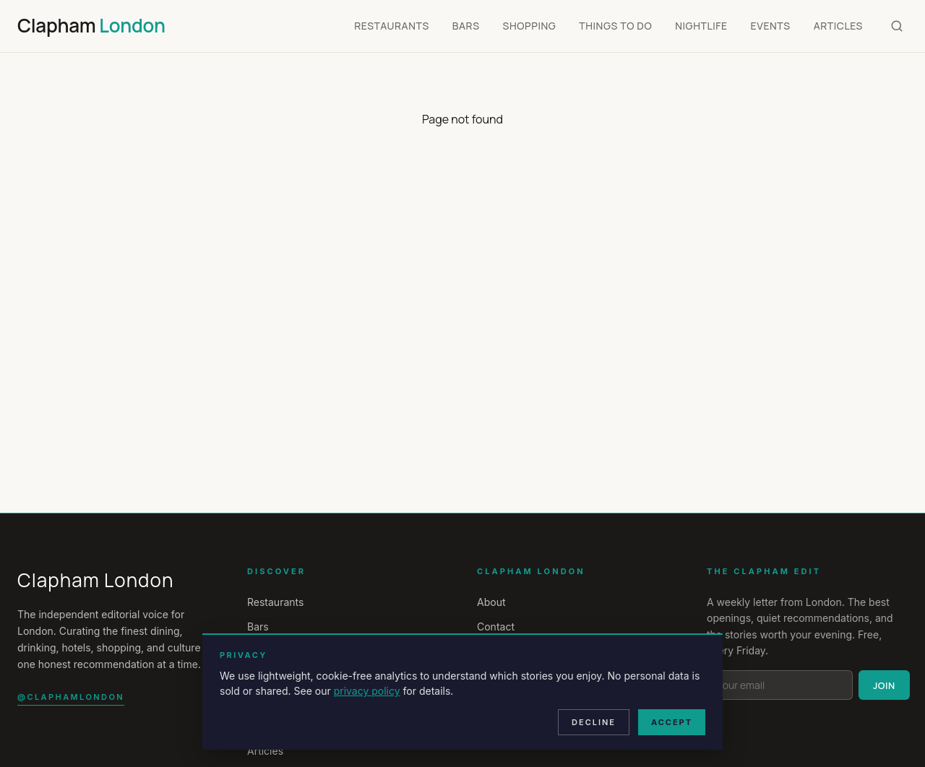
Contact (496, 626)
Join (884, 685)
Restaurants (391, 25)
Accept (671, 722)
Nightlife (701, 25)
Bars (466, 25)
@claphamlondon (70, 697)
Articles (838, 25)
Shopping (529, 25)
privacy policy (367, 691)
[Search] (897, 26)
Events (771, 25)
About (491, 602)
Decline (594, 722)
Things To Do (615, 25)
